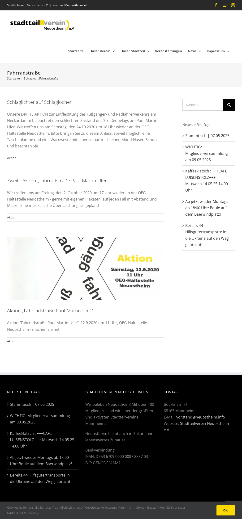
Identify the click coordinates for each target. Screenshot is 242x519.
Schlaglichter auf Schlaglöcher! (40, 102)
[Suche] (229, 105)
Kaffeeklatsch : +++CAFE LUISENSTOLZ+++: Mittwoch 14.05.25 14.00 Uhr (42, 440)
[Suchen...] (202, 105)
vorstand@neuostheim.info (70, 5)
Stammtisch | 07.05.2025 (207, 135)
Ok (225, 510)
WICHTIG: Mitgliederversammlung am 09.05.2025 (206, 153)
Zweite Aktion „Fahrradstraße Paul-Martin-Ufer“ (57, 180)
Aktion (11, 158)
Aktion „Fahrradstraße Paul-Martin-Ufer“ (50, 310)
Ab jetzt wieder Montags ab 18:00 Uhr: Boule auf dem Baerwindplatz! (206, 208)
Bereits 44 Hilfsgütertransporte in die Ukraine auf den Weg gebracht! (40, 478)
